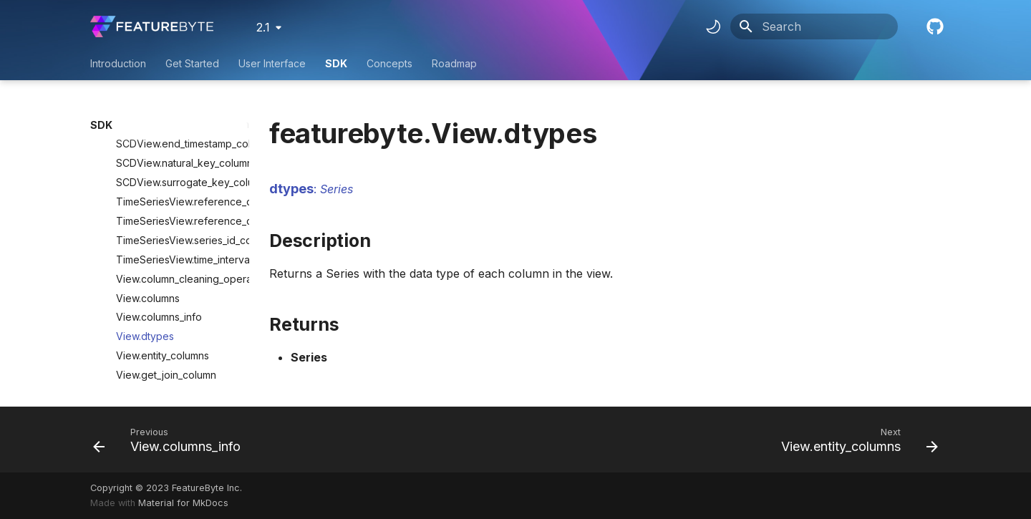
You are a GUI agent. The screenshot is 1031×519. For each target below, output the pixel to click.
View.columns (148, 222)
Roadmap (454, 63)
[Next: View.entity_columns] (855, 439)
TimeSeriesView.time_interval (177, 184)
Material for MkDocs (183, 503)
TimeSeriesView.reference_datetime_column (177, 126)
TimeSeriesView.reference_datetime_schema (177, 145)
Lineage (172, 337)
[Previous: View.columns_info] (171, 439)
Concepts (389, 63)
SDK (336, 63)
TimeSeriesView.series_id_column (177, 164)
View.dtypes (145, 260)
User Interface (272, 63)
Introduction (118, 63)
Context (117, 376)
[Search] (814, 26)
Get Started (192, 63)
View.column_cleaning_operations (177, 203)
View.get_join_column (166, 299)
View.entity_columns (162, 279)
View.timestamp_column (171, 318)
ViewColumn (128, 357)
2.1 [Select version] (263, 27)
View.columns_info (159, 241)
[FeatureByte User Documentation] (151, 26)
